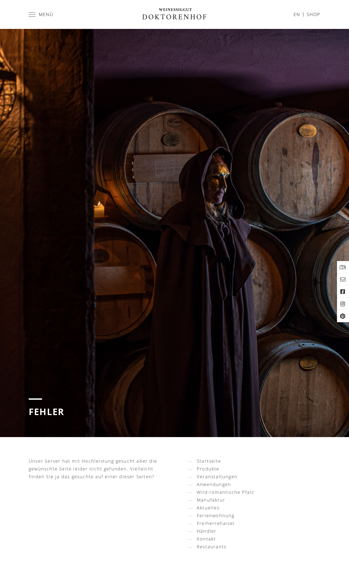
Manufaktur (211, 500)
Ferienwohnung (216, 515)
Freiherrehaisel (216, 523)
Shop (313, 14)
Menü (41, 14)
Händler (206, 531)
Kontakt (206, 539)
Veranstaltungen (217, 477)
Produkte (208, 469)
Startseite (209, 461)
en (297, 14)
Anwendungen (214, 484)
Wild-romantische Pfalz (225, 492)
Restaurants (211, 547)
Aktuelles (208, 508)
